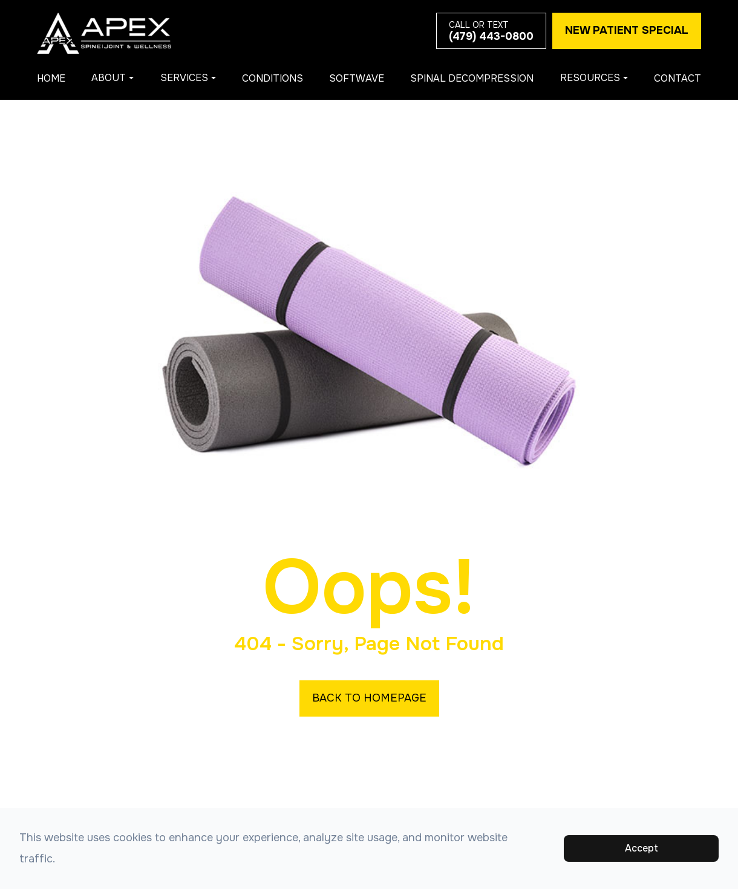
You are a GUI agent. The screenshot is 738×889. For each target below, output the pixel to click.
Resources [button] (594, 77)
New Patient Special (626, 30)
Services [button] (188, 77)
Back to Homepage (369, 698)
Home (51, 78)
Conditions (272, 78)
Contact (677, 78)
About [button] (112, 77)
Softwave (356, 78)
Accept (641, 848)
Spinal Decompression (472, 78)
